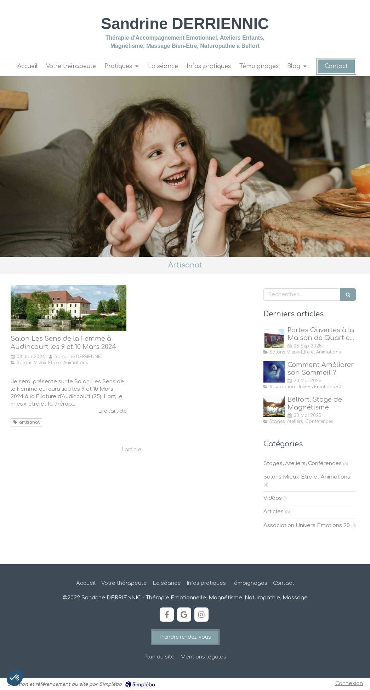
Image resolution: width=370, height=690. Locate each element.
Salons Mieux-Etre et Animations (306, 477)
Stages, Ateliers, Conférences (302, 463)
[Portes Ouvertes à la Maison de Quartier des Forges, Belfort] (274, 337)
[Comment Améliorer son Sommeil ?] (274, 372)
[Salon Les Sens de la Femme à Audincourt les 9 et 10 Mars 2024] (68, 308)
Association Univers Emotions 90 (306, 525)
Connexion (349, 683)
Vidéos (272, 498)
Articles (273, 512)
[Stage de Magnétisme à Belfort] (274, 406)
